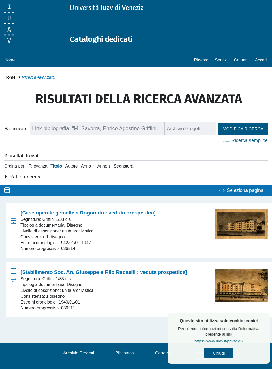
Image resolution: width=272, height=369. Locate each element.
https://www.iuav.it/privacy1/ (229, 341)
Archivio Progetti (78, 352)
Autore (71, 166)
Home (10, 60)
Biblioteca (125, 352)
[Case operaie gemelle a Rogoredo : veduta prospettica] (88, 212)
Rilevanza (38, 166)
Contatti (241, 60)
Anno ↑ (87, 166)
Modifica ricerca (243, 128)
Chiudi (229, 353)
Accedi (261, 60)
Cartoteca (164, 352)
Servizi (221, 60)
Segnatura (123, 166)
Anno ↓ (104, 166)
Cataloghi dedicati (102, 39)
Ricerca (201, 60)
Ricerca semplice (249, 140)
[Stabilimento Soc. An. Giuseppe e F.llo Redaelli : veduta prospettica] (103, 272)
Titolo (56, 166)
